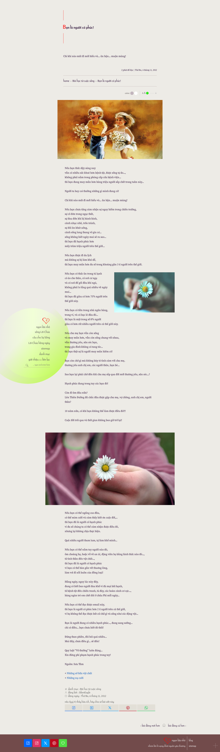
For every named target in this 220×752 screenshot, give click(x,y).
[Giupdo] (63, 743)
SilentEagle (84, 692)
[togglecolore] (136, 93)
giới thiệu (33, 359)
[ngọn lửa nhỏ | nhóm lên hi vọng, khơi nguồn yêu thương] (166, 742)
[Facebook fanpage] (28, 743)
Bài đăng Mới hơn (150, 725)
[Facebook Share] (74, 707)
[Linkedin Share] (92, 707)
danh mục (44, 354)
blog (191, 740)
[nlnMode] (150, 93)
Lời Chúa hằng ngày (39, 342)
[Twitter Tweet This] (110, 707)
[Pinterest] (54, 743)
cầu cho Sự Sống (41, 337)
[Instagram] (37, 743)
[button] (216, 746)
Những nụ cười (75, 678)
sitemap (45, 348)
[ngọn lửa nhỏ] (37, 322)
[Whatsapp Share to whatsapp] (146, 707)
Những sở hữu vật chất (79, 673)
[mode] (132, 93)
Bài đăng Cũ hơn (177, 725)
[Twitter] (45, 743)
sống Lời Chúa (42, 331)
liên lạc (46, 359)
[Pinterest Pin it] (128, 707)
